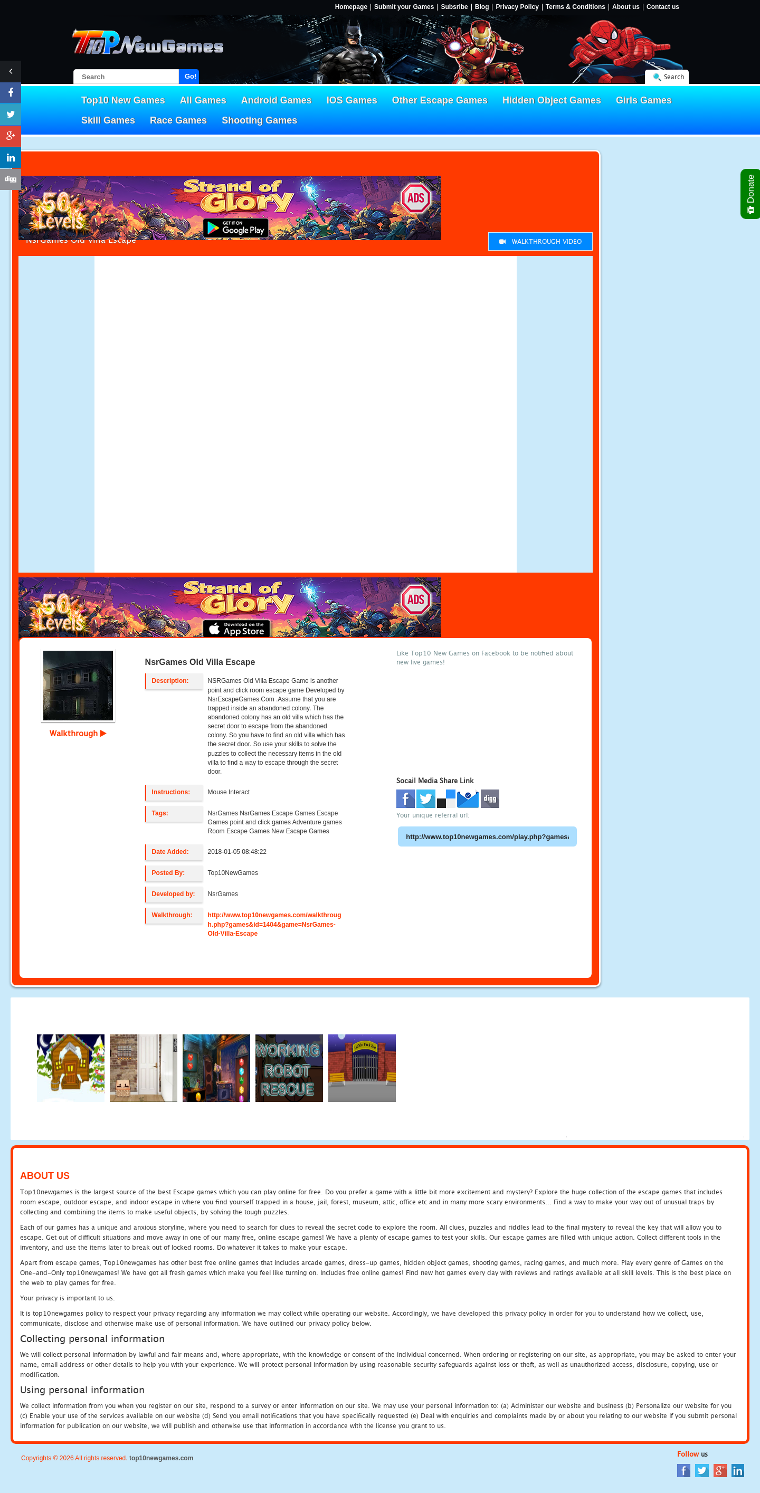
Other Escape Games (440, 100)
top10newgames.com (161, 1458)
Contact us (663, 7)
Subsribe (454, 7)
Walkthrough (78, 733)
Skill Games (108, 120)
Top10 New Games (123, 100)
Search (674, 77)
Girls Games (644, 100)
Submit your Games (404, 7)
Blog (482, 7)
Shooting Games (259, 120)
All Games (203, 100)
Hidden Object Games (551, 100)
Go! (190, 76)
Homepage (351, 7)
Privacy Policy (517, 7)
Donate (751, 194)
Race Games (178, 120)
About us (626, 7)
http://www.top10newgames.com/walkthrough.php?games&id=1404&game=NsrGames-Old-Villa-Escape (274, 924)
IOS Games (352, 100)
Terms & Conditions (575, 7)
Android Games (276, 100)
